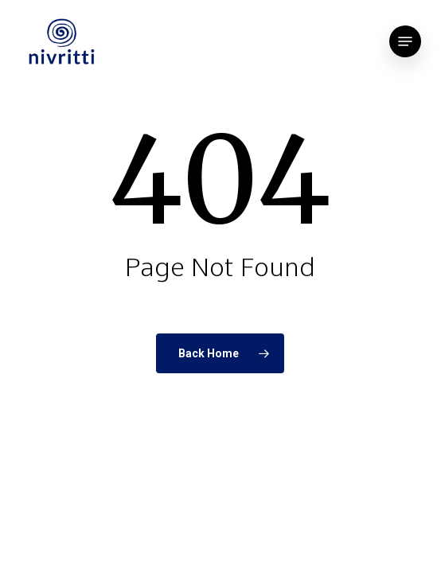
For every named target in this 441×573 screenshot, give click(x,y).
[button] (405, 41)
